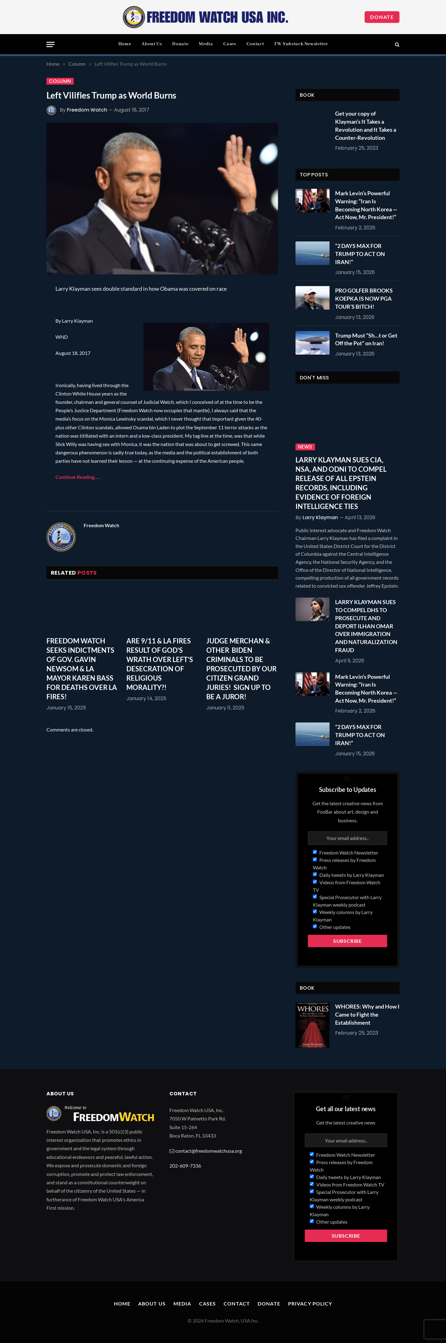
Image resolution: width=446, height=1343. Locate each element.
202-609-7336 (185, 1165)
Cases (229, 44)
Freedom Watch (87, 109)
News (305, 447)
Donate (382, 17)
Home (124, 44)
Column (60, 81)
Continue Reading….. (78, 477)
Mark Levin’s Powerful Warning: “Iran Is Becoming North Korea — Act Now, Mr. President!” (366, 205)
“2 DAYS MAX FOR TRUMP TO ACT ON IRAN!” (360, 253)
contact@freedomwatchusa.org (208, 1151)
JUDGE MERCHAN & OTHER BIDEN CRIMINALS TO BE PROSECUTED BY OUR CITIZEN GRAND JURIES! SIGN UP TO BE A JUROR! (241, 668)
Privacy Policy (310, 1303)
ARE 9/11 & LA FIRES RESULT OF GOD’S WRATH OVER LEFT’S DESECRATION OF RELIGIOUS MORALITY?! (159, 664)
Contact (255, 44)
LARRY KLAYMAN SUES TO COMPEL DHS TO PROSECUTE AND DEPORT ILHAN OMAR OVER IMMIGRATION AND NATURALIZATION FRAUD (366, 626)
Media (206, 44)
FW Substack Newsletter (301, 44)
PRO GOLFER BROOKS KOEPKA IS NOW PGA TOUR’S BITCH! (364, 298)
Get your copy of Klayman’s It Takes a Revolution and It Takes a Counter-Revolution (365, 125)
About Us (152, 44)
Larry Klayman (320, 517)
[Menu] (50, 44)
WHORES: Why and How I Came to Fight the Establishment (367, 1014)
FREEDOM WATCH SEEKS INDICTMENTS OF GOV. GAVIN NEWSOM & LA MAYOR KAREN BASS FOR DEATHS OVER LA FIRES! (81, 668)
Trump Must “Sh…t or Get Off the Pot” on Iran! (366, 339)
